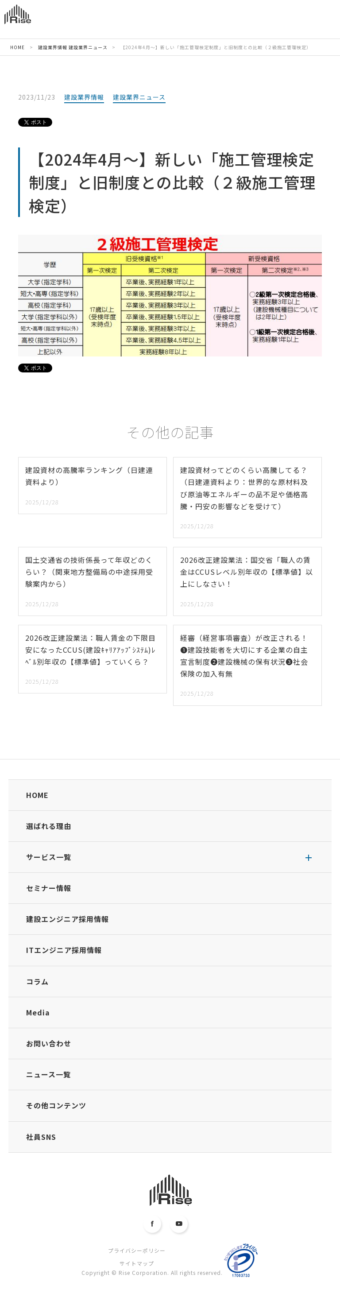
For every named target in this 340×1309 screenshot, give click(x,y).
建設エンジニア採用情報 (67, 919)
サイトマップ (137, 1263)
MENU (318, 21)
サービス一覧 (48, 857)
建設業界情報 (84, 97)
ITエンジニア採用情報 (64, 950)
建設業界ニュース (139, 97)
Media (38, 1012)
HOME (37, 795)
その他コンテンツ (56, 1105)
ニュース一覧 (48, 1074)
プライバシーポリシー (137, 1250)
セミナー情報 (48, 888)
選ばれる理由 (48, 826)
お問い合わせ (48, 1043)
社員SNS (41, 1136)
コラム (37, 981)
